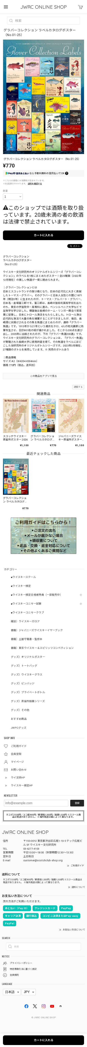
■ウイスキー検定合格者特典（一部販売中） (36, 594)
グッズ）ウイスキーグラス (26, 674)
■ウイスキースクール (23, 577)
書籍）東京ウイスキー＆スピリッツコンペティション (42, 648)
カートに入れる (43, 235)
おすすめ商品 (19, 718)
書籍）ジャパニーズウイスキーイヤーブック (37, 630)
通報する (78, 387)
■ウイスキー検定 (21, 585)
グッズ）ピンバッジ (23, 683)
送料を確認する (35, 183)
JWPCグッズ (18, 727)
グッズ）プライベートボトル (28, 692)
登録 (77, 803)
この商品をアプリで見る (43, 376)
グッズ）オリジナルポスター (28, 656)
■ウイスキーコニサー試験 (26, 603)
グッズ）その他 (20, 710)
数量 (5, 191)
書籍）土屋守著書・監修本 (26, 639)
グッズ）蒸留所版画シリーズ (28, 701)
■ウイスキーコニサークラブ (27, 612)
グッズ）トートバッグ (24, 665)
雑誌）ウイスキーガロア (25, 621)
